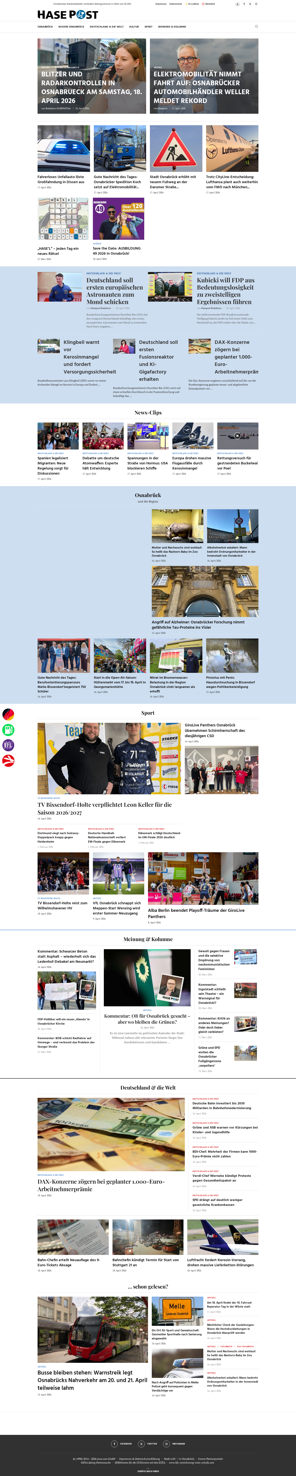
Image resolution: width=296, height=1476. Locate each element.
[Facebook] (244, 4)
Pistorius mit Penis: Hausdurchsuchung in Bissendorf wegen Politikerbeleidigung (230, 682)
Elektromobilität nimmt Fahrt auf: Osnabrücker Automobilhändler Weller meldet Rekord (202, 88)
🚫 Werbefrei (208, 4)
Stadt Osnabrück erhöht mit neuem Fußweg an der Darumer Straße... (173, 182)
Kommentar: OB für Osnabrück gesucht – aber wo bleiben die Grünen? (147, 1019)
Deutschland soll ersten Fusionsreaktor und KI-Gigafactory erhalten (158, 361)
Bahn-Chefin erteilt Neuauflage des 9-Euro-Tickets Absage (69, 1262)
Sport (149, 27)
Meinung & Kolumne (172, 27)
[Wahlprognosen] (8, 714)
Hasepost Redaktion (101, 308)
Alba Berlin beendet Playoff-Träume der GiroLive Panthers (196, 913)
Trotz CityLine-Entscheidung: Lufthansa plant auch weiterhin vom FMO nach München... (232, 182)
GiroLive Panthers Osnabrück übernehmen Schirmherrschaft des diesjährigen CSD (215, 730)
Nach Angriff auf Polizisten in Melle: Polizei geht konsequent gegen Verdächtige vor (175, 1386)
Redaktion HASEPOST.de (58, 108)
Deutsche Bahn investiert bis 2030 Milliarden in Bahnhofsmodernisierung (222, 1106)
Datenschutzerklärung (147, 1459)
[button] (46, 4)
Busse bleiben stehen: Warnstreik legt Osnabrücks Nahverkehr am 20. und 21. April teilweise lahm (92, 1380)
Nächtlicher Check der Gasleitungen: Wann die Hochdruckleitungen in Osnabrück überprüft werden (230, 1329)
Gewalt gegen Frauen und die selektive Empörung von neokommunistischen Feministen (214, 960)
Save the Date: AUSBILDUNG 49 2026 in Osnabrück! (117, 251)
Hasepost (162, 108)
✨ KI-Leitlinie (192, 4)
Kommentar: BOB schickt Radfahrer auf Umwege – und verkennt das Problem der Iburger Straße (66, 1042)
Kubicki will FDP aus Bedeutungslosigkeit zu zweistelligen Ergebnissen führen (226, 291)
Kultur (134, 27)
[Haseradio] (8, 760)
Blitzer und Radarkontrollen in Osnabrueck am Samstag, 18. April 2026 (91, 88)
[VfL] (8, 745)
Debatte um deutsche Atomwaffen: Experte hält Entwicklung (100, 463)
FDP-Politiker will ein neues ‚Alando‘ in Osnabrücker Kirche (64, 1021)
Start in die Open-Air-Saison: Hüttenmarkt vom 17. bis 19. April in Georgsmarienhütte (120, 682)
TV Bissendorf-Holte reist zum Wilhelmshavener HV (62, 905)
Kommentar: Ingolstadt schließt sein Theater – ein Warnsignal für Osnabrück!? (212, 993)
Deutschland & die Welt (107, 27)
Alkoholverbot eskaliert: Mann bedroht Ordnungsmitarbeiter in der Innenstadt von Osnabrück (231, 551)
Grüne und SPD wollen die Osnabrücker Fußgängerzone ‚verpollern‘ (209, 1056)
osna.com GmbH (106, 1459)
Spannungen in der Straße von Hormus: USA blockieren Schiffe (147, 463)
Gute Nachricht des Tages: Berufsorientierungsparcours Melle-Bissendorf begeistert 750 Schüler (62, 684)
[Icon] (57, 435)
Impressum (160, 4)
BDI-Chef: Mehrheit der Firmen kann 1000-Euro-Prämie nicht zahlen (225, 1154)
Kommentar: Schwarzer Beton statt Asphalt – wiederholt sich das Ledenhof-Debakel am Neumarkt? (67, 957)
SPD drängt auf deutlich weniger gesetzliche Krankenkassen (218, 1202)
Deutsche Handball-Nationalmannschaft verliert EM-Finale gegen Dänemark (107, 837)
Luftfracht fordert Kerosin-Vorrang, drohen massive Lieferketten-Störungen (220, 1262)
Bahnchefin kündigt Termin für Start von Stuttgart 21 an (146, 1262)
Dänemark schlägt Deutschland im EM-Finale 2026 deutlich (159, 835)
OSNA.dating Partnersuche (96, 1462)
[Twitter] (250, 4)
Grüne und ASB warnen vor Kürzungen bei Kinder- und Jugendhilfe (225, 1130)
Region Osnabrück (71, 27)
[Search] (256, 27)
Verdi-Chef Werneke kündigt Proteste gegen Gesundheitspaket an (222, 1178)
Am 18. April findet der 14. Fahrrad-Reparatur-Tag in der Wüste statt (229, 1305)
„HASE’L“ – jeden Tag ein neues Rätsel (58, 251)
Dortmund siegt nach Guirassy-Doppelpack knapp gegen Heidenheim (58, 837)
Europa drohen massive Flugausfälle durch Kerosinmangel (191, 463)
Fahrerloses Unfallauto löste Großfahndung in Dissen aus (61, 179)
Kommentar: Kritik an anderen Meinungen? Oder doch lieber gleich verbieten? (214, 1025)
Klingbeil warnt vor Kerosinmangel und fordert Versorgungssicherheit (90, 357)
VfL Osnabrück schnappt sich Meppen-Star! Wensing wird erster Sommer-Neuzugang (117, 908)
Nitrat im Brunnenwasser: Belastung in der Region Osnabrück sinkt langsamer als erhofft (172, 684)
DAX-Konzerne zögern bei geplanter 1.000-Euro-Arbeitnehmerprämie (239, 357)
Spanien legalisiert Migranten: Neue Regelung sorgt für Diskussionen (53, 466)
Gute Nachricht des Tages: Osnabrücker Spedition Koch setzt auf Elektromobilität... (117, 182)
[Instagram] (256, 4)
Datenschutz (176, 4)
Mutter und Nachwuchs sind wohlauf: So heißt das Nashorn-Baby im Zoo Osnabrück (177, 551)
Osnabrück (45, 27)
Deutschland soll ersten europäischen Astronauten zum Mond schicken (114, 291)
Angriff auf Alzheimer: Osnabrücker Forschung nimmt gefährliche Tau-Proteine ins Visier (198, 625)
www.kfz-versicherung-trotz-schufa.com (191, 1462)
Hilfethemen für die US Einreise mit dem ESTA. (140, 1462)
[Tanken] (8, 730)
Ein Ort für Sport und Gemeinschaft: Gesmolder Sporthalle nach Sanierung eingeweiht (177, 1334)
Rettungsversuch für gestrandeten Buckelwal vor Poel (237, 463)
